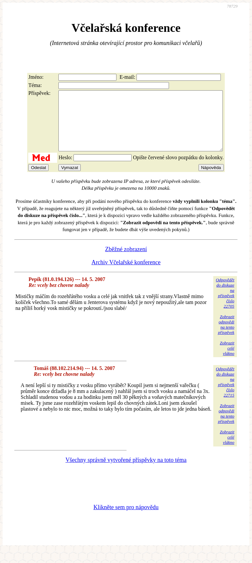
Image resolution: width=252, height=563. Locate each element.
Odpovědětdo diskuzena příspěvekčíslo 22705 (225, 304)
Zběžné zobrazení (126, 261)
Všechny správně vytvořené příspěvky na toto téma (126, 471)
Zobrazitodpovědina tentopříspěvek (226, 336)
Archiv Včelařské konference (126, 274)
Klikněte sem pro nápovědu (126, 519)
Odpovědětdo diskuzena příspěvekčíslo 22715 (225, 393)
